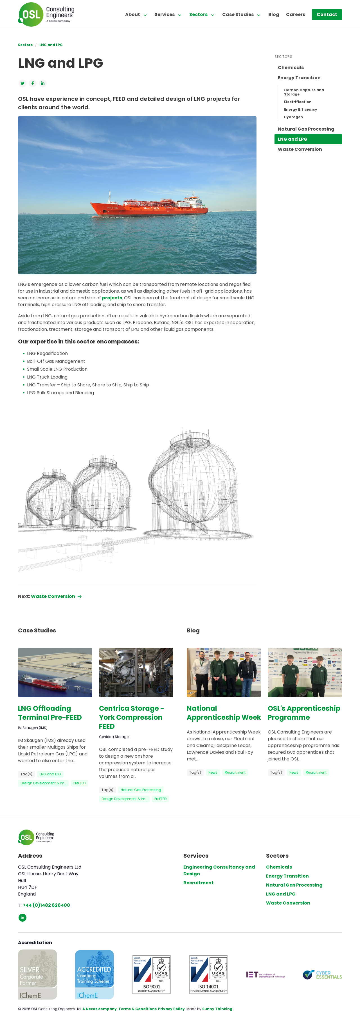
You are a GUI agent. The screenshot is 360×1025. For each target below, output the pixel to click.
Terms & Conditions (137, 1008)
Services (165, 14)
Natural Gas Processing (306, 129)
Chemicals (291, 67)
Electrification (298, 101)
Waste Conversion (300, 149)
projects (112, 298)
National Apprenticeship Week (224, 713)
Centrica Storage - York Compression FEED (131, 717)
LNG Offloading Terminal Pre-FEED (50, 713)
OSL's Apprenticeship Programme (304, 713)
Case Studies (238, 14)
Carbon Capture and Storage (304, 92)
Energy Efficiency (300, 109)
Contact (327, 14)
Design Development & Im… (43, 783)
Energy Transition (299, 77)
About (132, 14)
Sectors (198, 14)
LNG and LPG (51, 44)
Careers (295, 14)
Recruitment (235, 772)
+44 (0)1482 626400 (46, 905)
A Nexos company (99, 1008)
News (212, 772)
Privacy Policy (171, 1008)
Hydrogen (293, 117)
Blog (273, 14)
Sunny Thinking (217, 1008)
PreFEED (79, 783)
